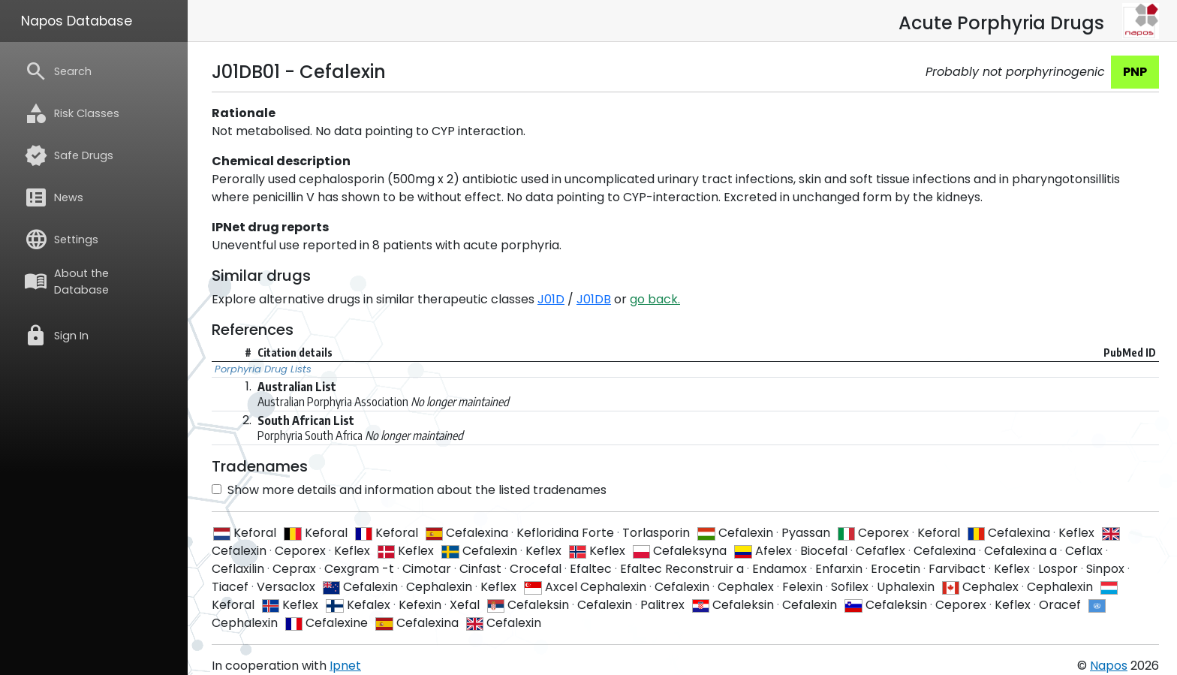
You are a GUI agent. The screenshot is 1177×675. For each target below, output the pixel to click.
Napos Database (76, 21)
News (53, 197)
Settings (61, 239)
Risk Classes (71, 113)
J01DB (593, 299)
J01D (550, 299)
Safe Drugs (68, 155)
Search (58, 71)
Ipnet (345, 665)
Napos (1108, 665)
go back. (655, 299)
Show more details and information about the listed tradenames (409, 490)
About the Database (66, 281)
